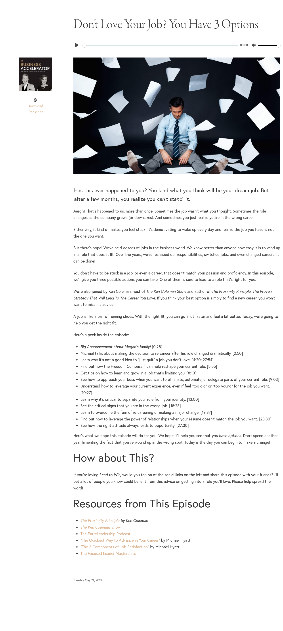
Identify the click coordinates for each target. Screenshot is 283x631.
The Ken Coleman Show (100, 527)
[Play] (76, 45)
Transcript (35, 112)
